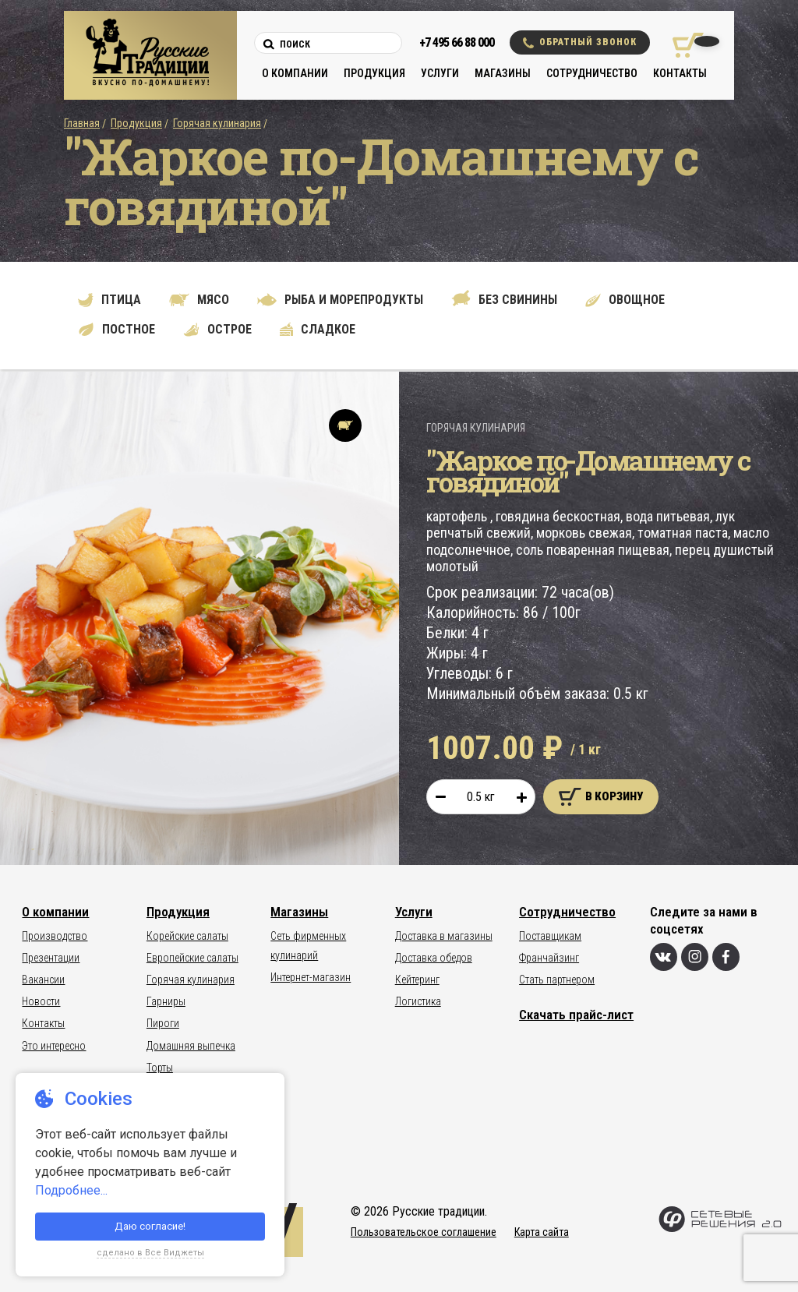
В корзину (601, 796)
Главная (82, 123)
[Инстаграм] (694, 957)
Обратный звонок (580, 42)
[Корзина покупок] (682, 45)
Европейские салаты (192, 957)
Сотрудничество (591, 73)
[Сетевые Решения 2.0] (720, 1228)
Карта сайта (541, 1232)
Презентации (50, 957)
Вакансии (43, 979)
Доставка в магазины (444, 936)
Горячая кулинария (217, 123)
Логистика (418, 1001)
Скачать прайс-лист (576, 1014)
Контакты (680, 73)
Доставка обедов (433, 957)
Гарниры (166, 1001)
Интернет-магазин (310, 977)
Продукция (374, 73)
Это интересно (54, 1046)
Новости (41, 1001)
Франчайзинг (549, 957)
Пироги (163, 1023)
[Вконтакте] (663, 957)
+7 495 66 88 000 (456, 42)
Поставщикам (550, 936)
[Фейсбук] (726, 957)
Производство (54, 936)
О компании (295, 73)
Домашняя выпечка (191, 1046)
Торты (160, 1067)
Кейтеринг (417, 979)
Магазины (503, 73)
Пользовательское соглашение (423, 1232)
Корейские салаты (187, 936)
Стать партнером (557, 979)
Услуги (440, 73)
